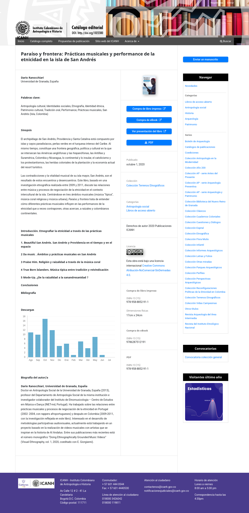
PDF (150, 142)
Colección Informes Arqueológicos (204, 250)
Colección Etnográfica (197, 233)
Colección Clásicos (195, 211)
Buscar (225, 41)
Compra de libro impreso (147, 108)
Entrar (230, 2)
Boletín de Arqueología (197, 141)
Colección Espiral (194, 227)
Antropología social (137, 206)
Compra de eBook (147, 120)
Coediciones (192, 152)
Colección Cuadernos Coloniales (202, 216)
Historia (189, 113)
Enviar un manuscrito (205, 59)
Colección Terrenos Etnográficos (145, 185)
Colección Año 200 (195, 167)
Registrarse (217, 2)
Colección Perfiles (195, 273)
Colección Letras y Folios (198, 256)
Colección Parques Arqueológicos (203, 267)
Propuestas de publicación (73, 41)
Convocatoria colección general (203, 357)
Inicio (21, 41)
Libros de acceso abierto (140, 210)
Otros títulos (191, 308)
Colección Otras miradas (198, 261)
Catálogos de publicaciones (200, 147)
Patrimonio (191, 124)
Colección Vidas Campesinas (201, 303)
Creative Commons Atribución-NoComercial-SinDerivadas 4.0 (148, 270)
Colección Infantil (194, 244)
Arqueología (191, 118)
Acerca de (131, 41)
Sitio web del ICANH (107, 41)
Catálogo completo (41, 41)
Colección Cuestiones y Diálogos (203, 222)
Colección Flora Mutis (197, 239)
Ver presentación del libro (147, 131)
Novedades (191, 85)
